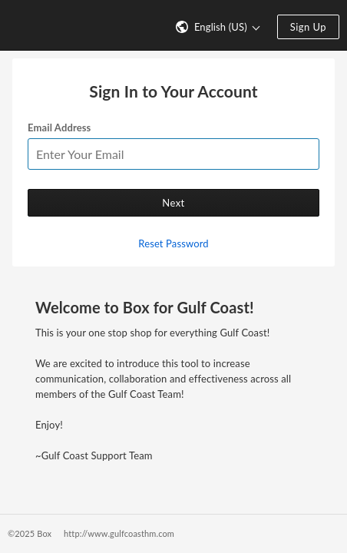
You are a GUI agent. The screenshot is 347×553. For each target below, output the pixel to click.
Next (173, 203)
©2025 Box (29, 533)
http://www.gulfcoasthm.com (119, 533)
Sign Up (308, 27)
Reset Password (173, 243)
